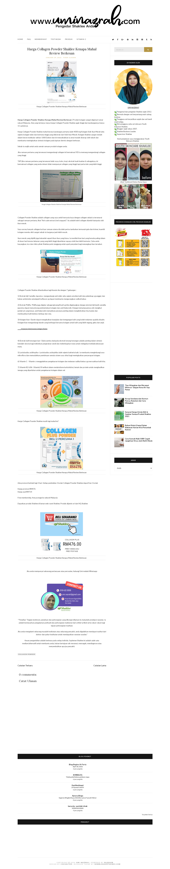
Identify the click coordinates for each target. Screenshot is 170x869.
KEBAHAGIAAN (77, 808)
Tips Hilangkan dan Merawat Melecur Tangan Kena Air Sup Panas (137, 387)
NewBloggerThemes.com (108, 864)
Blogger (108, 862)
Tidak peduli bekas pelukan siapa (77, 777)
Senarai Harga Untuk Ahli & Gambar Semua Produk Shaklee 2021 (138, 414)
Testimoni (56, 39)
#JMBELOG (77, 775)
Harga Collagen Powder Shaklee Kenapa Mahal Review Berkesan (61, 51)
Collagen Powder (26, 654)
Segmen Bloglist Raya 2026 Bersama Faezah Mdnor (78, 798)
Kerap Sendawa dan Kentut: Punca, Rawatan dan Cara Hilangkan (136, 401)
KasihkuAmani (78, 785)
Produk (69, 39)
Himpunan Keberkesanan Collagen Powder (34, 328)
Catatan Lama (99, 665)
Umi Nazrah (82, 862)
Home (20, 39)
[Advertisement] (133, 327)
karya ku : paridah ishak (77, 806)
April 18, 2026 (78, 767)
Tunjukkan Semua (147, 814)
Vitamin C (81, 39)
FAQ (29, 39)
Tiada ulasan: (70, 57)
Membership (41, 39)
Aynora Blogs (77, 796)
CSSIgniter (66, 864)
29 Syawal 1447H (77, 787)
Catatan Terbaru (25, 665)
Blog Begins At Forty (77, 764)
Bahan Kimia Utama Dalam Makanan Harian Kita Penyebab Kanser (138, 427)
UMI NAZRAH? (133, 108)
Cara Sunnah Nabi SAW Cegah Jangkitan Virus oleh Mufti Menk (138, 440)
